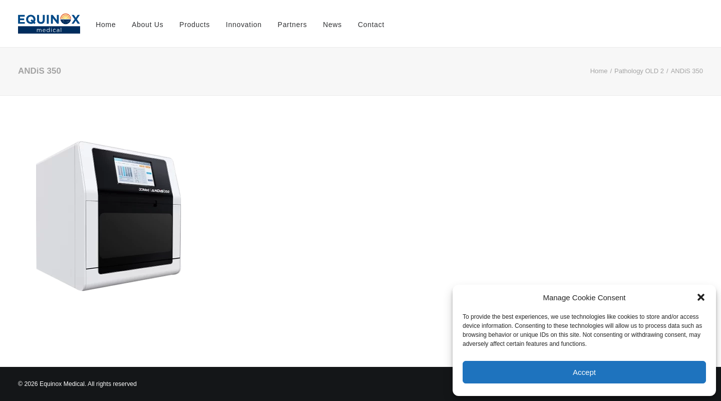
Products (194, 25)
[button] (701, 297)
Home (106, 25)
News (332, 25)
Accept (584, 372)
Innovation (244, 25)
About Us (147, 25)
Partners (292, 25)
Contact (371, 25)
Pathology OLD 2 (639, 71)
